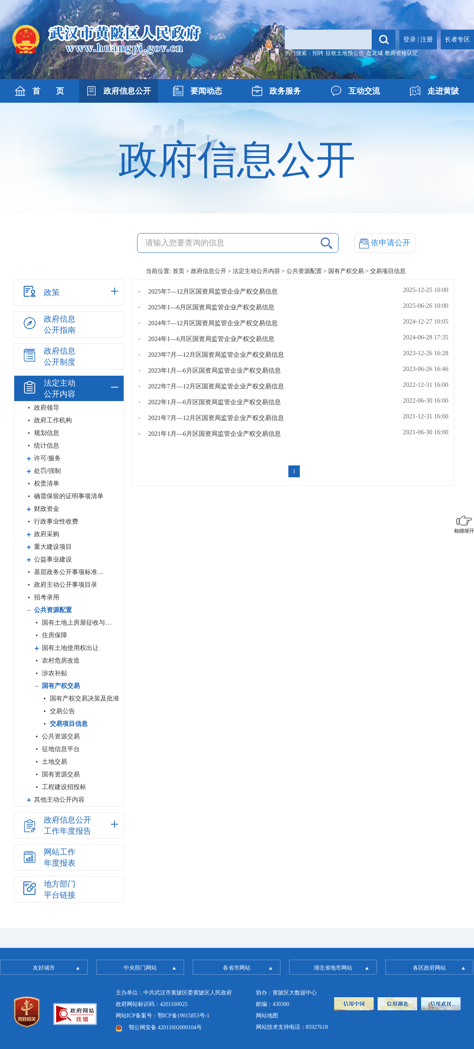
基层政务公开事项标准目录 (70, 572)
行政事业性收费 (56, 521)
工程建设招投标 (64, 786)
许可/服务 (47, 458)
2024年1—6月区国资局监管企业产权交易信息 (211, 338)
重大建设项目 (53, 546)
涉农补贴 (54, 673)
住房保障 (54, 635)
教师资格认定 (401, 53)
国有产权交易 (346, 271)
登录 (409, 39)
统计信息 (46, 445)
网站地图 (267, 1016)
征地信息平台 (61, 749)
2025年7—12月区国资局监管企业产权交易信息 (213, 291)
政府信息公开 (208, 271)
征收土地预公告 (344, 53)
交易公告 (62, 711)
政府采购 (46, 534)
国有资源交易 (61, 774)
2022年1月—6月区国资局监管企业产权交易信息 (214, 402)
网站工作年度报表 (48, 857)
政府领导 (46, 407)
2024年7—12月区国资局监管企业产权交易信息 (213, 323)
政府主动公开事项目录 (65, 584)
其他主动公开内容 (59, 799)
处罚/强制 (47, 470)
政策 (41, 291)
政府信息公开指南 (48, 324)
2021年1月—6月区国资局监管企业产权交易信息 (214, 433)
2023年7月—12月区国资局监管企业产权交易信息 (216, 354)
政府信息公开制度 (48, 356)
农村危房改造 (61, 660)
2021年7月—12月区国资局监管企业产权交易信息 (216, 417)
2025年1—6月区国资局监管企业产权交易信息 (211, 307)
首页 (178, 271)
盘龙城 (374, 53)
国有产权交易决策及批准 (84, 698)
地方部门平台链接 (48, 889)
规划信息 (46, 432)
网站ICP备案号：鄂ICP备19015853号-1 (162, 1016)
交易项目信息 (69, 723)
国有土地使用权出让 (70, 647)
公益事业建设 (53, 559)
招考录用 (46, 597)
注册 (426, 39)
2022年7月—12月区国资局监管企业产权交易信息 (216, 386)
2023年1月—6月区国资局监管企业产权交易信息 (214, 370)
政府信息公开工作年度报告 (56, 825)
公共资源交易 (61, 736)
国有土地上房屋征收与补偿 (78, 622)
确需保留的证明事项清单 (68, 496)
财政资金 (46, 508)
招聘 (318, 53)
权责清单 (46, 483)
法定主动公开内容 (256, 271)
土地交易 (54, 761)
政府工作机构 (53, 420)
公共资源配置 (304, 271)
